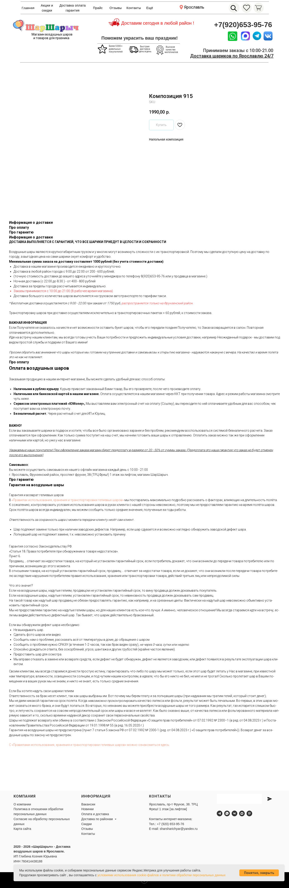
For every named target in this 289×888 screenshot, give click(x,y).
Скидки (86, 824)
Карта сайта (22, 829)
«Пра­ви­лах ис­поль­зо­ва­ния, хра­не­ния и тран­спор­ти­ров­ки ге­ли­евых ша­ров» (68, 500)
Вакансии (88, 804)
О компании (22, 804)
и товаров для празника (51, 38)
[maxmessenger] (242, 813)
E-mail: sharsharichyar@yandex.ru (173, 829)
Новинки (87, 809)
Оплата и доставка (95, 814)
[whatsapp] (227, 813)
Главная (28, 8)
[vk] (234, 813)
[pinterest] (249, 813)
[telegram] (219, 813)
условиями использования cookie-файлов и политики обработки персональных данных (162, 875)
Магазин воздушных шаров (52, 34)
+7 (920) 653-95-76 (170, 824)
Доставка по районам (97, 819)
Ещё (149, 8)
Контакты (133, 8)
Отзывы (116, 8)
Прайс (98, 8)
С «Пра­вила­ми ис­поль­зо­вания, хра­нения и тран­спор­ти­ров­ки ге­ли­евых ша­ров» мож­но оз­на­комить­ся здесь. (89, 745)
